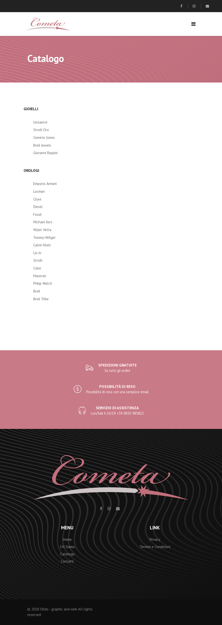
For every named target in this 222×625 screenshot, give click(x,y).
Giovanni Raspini (45, 152)
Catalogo (67, 554)
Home (67, 539)
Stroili (37, 260)
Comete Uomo (44, 137)
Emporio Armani (45, 183)
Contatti (67, 561)
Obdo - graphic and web (58, 609)
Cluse (37, 199)
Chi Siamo (67, 546)
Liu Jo (37, 252)
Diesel (38, 206)
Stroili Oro (41, 129)
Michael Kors (42, 222)
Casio (37, 268)
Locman (39, 191)
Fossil (37, 214)
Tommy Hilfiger (44, 237)
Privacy (154, 539)
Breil (36, 291)
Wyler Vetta (42, 229)
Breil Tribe (41, 299)
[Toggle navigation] (193, 24)
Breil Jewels (42, 145)
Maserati (39, 276)
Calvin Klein (42, 245)
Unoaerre (40, 122)
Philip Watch (42, 283)
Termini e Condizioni (155, 546)
